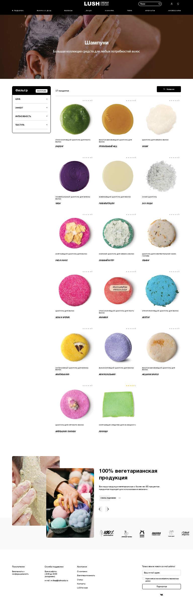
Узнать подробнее (110, 498)
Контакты (81, 584)
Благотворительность (86, 575)
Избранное (178, 4)
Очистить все (41, 91)
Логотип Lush (96, 4)
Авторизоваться (172, 4)
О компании (82, 571)
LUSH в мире (82, 588)
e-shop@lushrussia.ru (59, 580)
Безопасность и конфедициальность (20, 572)
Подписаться (162, 586)
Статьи (80, 580)
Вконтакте (161, 595)
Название (168, 89)
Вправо (108, 509)
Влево (99, 509)
